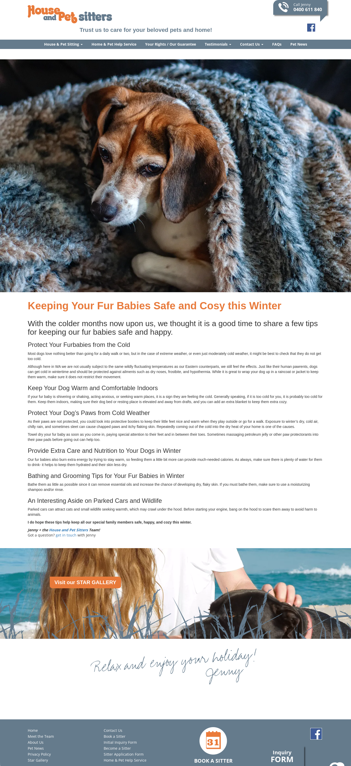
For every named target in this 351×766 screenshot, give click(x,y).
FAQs (277, 44)
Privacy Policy (39, 754)
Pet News (298, 44)
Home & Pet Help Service (114, 44)
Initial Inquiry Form (120, 742)
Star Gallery (38, 760)
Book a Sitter (114, 736)
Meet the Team (41, 736)
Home (33, 730)
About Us (36, 742)
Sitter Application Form (124, 754)
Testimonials (218, 44)
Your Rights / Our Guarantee (170, 44)
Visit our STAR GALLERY (85, 582)
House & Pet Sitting (63, 44)
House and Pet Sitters (68, 529)
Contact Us (251, 44)
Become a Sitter (117, 748)
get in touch (66, 535)
